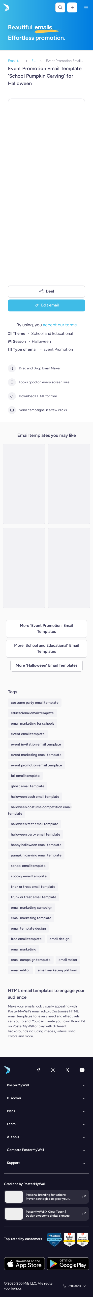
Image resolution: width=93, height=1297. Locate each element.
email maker (68, 960)
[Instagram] (53, 1070)
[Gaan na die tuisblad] (5, 7)
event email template (28, 734)
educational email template (32, 713)
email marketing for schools (32, 723)
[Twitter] (67, 1070)
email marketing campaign (31, 907)
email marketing (23, 949)
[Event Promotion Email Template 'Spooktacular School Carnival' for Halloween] (69, 484)
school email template (28, 866)
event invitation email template (36, 744)
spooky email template (29, 876)
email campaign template (31, 960)
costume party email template (35, 702)
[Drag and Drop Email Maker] (12, 368)
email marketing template (31, 918)
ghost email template (27, 786)
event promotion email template (36, 765)
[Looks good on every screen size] (12, 382)
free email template (26, 939)
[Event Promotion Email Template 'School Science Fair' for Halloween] (24, 568)
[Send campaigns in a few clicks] (12, 410)
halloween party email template (35, 834)
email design (59, 939)
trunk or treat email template (33, 897)
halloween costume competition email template (39, 810)
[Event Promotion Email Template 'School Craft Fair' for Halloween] (24, 484)
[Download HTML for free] (12, 396)
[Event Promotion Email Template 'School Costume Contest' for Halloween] (69, 568)
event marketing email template (36, 755)
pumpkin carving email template (36, 855)
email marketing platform (57, 970)
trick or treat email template (33, 887)
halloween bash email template (35, 797)
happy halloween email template (36, 845)
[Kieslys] (86, 7)
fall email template (25, 776)
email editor (20, 970)
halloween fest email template (34, 824)
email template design (28, 928)
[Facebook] (38, 1070)
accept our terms (60, 324)
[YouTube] (82, 1070)
